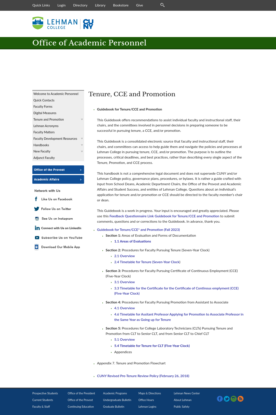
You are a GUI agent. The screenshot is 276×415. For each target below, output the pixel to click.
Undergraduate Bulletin (117, 400)
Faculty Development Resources (55, 138)
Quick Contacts (44, 100)
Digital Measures (44, 113)
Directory (80, 5)
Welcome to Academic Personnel (55, 94)
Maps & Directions (149, 393)
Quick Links (41, 5)
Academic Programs (115, 393)
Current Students (42, 400)
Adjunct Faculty (44, 158)
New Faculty (41, 151)
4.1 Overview (124, 308)
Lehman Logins (147, 406)
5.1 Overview (124, 339)
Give (139, 5)
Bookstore (121, 5)
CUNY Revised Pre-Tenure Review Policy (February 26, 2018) (143, 376)
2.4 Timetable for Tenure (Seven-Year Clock (146, 262)
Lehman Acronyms (46, 126)
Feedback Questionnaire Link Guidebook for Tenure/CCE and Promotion (164, 216)
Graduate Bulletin (113, 406)
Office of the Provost (80, 400)
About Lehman (182, 400)
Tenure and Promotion (48, 119)
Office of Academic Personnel (89, 43)
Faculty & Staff (41, 406)
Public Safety (182, 406)
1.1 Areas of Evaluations (132, 241)
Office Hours (146, 400)
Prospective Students (45, 393)
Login (61, 5)
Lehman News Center (187, 393)
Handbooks (41, 145)
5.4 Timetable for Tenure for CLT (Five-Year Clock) (152, 346)
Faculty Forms (42, 106)
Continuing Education (81, 406)
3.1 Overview (124, 282)
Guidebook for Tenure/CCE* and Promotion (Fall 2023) (138, 229)
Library (100, 5)
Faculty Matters (44, 132)
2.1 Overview (124, 256)
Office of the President (81, 393)
